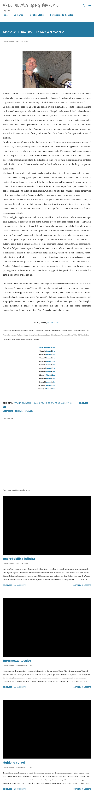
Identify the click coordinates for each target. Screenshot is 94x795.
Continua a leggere (82, 585)
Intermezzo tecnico (17, 660)
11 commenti (20, 687)
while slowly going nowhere (31, 5)
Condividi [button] (83, 403)
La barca (18, 15)
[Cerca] (83, 4)
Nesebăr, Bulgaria (24, 411)
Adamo (48, 351)
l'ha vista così (53, 322)
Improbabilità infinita (19, 559)
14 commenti (20, 585)
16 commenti (20, 789)
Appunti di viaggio (22, 403)
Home (5, 15)
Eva (53, 351)
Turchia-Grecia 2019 (64, 403)
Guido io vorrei (14, 762)
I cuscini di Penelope (62, 15)
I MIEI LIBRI (36, 15)
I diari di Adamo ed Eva (47, 347)
